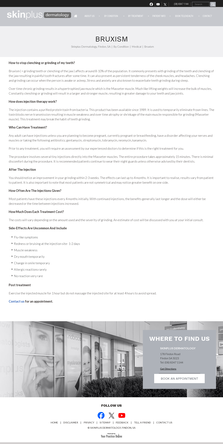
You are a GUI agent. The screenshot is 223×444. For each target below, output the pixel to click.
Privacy (89, 422)
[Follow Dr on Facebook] (101, 416)
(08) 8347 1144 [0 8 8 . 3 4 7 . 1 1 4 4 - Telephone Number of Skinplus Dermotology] (181, 4)
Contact (207, 16)
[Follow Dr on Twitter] (166, 4)
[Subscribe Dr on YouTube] (122, 416)
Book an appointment (179, 378)
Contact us (16, 301)
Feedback (122, 422)
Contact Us (164, 422)
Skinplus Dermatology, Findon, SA (90, 46)
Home (75, 15)
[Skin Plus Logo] (39, 15)
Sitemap (105, 422)
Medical (136, 46)
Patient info (159, 16)
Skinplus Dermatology (177, 348)
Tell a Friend (142, 422)
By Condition (111, 16)
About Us (89, 16)
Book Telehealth (184, 16)
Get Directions (168, 368)
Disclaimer (70, 422)
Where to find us (179, 338)
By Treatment (135, 16)
